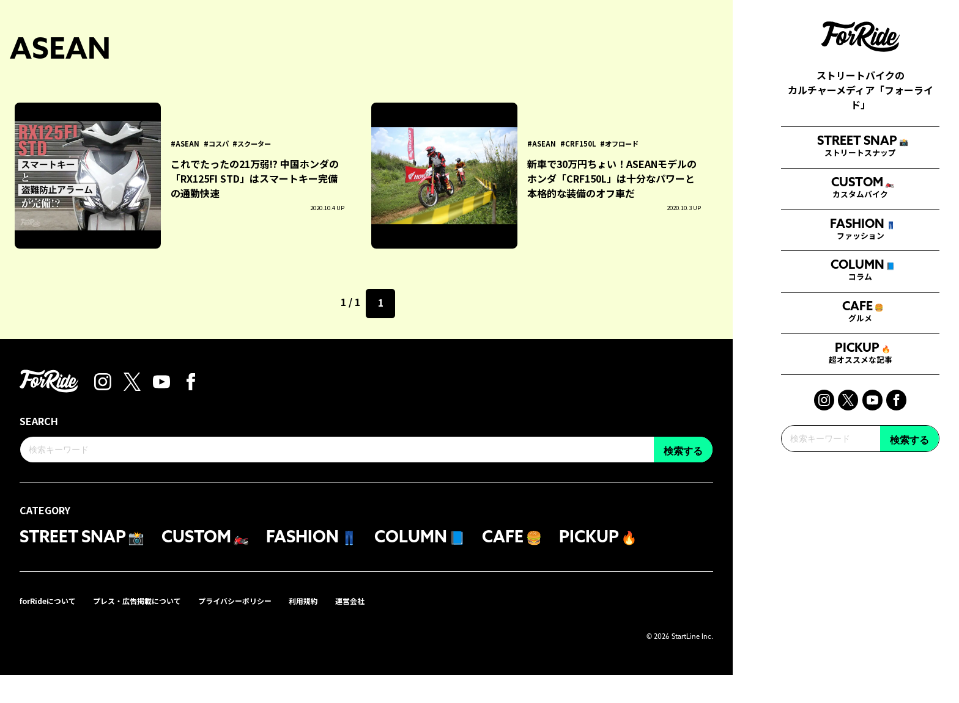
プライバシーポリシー (266, 628)
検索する (909, 552)
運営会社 (395, 628)
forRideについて (53, 628)
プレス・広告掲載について (155, 628)
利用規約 (344, 628)
